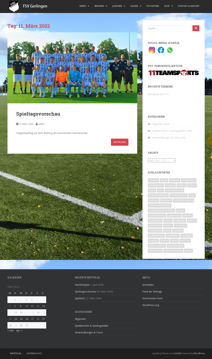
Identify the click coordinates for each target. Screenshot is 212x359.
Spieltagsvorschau (38, 114)
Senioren (99, 6)
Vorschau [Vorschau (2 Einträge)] (185, 240)
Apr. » (19, 330)
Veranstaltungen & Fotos (166, 137)
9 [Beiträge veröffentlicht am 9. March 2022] (20, 306)
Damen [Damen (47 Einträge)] (192, 185)
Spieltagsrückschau (85, 291)
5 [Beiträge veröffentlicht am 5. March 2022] (37, 299)
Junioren (117, 6)
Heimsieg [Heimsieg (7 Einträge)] (153, 200)
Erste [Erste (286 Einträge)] (160, 190)
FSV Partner (152, 6)
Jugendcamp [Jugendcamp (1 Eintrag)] (174, 215)
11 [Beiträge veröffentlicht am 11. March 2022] (32, 306)
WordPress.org (150, 305)
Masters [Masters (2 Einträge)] (192, 220)
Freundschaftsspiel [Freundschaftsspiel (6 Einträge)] (158, 195)
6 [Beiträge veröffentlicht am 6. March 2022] (42, 299)
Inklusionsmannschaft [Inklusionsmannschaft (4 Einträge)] (159, 205)
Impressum (15, 353)
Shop (167, 6)
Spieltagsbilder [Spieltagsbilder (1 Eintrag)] (156, 235)
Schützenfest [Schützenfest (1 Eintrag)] (155, 230)
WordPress (199, 353)
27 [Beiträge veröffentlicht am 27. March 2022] (43, 319)
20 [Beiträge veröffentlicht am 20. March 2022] (43, 312)
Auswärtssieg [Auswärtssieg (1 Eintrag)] (188, 180)
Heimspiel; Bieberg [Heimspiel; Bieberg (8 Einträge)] (183, 200)
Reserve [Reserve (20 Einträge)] (168, 225)
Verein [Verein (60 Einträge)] (174, 240)
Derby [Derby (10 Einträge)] (152, 190)
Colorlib (177, 353)
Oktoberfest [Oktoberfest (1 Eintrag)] (155, 225)
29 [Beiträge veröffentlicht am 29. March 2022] (15, 325)
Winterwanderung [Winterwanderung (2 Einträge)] (173, 250)
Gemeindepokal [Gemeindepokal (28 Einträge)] (178, 195)
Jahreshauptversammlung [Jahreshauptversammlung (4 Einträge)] (161, 210)
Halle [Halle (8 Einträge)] (192, 195)
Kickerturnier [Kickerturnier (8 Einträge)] (155, 220)
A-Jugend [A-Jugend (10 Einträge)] (153, 180)
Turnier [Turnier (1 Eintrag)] (164, 240)
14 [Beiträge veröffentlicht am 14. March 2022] (10, 312)
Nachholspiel (82, 284)
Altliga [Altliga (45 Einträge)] (164, 180)
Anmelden (148, 284)
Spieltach (80, 298)
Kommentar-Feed (152, 298)
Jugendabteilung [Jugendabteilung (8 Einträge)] (157, 215)
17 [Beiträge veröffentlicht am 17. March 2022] (26, 312)
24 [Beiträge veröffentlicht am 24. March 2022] (26, 319)
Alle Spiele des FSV (158, 94)
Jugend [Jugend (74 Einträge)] (180, 210)
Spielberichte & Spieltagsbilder (169, 130)
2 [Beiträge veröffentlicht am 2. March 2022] (20, 299)
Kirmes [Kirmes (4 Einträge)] (168, 220)
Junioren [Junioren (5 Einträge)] (187, 215)
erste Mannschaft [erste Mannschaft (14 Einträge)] (174, 190)
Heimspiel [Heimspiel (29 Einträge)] (166, 200)
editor (41, 123)
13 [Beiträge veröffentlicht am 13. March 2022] (43, 306)
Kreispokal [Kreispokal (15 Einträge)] (179, 220)
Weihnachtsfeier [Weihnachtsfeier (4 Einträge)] (157, 245)
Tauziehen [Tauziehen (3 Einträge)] (187, 235)
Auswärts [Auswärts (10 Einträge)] (174, 180)
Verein (82, 6)
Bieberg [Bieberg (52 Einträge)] (182, 185)
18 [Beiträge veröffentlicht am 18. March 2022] (32, 312)
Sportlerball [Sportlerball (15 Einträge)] (172, 235)
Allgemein (157, 124)
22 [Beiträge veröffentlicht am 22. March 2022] (15, 319)
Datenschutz (34, 353)
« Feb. (10, 330)
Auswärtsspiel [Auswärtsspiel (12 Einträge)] (156, 185)
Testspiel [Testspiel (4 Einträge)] (153, 240)
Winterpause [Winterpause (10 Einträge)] (155, 250)
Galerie (134, 6)
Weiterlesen (119, 142)
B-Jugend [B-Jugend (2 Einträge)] (170, 185)
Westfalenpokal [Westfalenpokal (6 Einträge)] (175, 245)
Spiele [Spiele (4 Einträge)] (167, 230)
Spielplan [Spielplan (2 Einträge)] (177, 230)
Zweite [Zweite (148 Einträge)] (188, 250)
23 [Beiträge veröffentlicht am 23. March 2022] (21, 319)
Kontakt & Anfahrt (189, 6)
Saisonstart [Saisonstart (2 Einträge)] (180, 225)
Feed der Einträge (152, 291)
